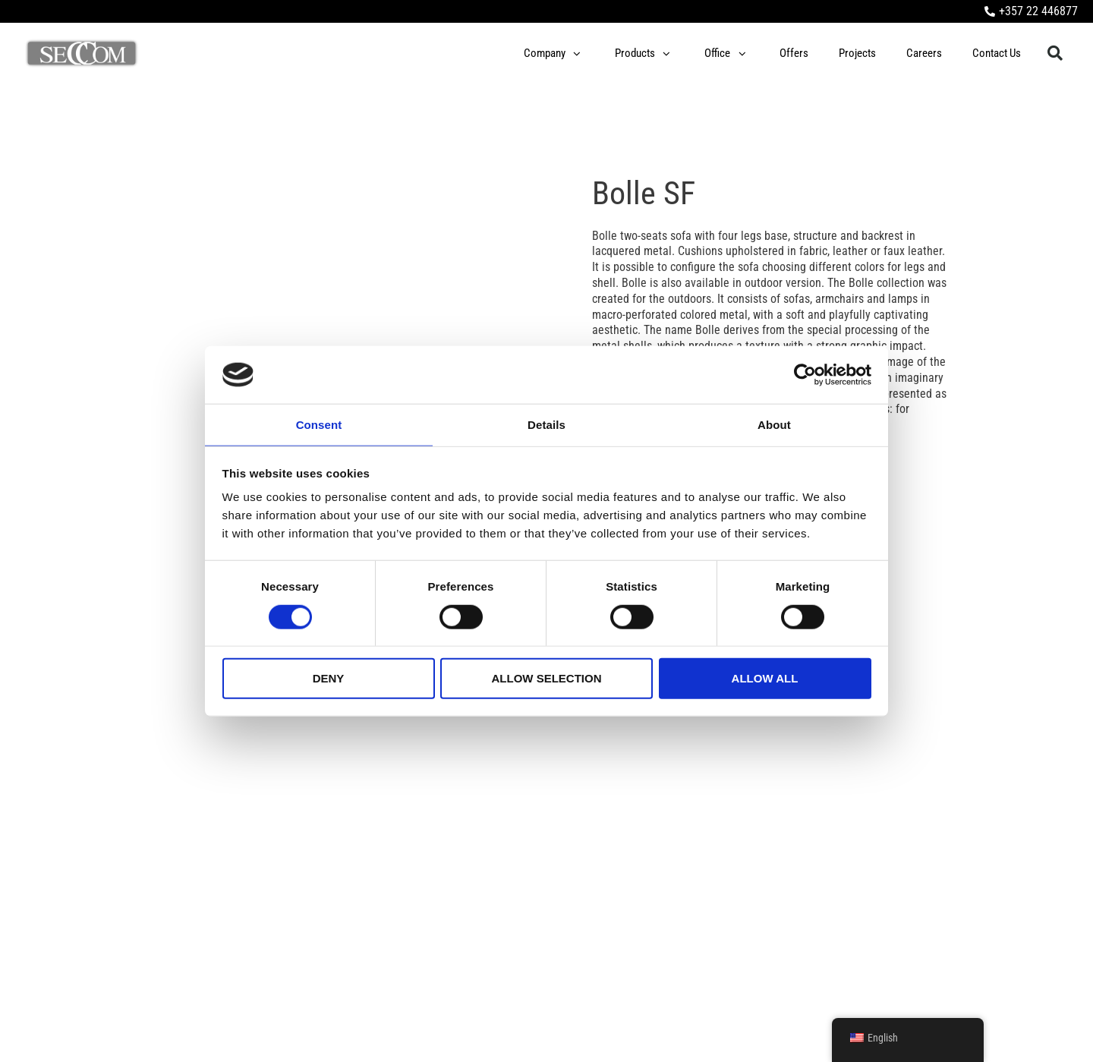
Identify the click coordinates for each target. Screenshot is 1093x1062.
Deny (329, 679)
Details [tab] (546, 424)
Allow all (765, 679)
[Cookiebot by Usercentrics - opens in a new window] (805, 374)
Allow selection (547, 679)
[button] (1055, 54)
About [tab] (774, 424)
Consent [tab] (319, 424)
